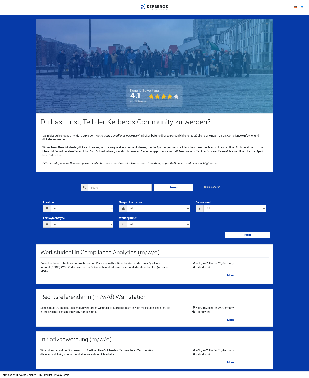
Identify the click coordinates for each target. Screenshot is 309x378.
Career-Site (224, 151)
